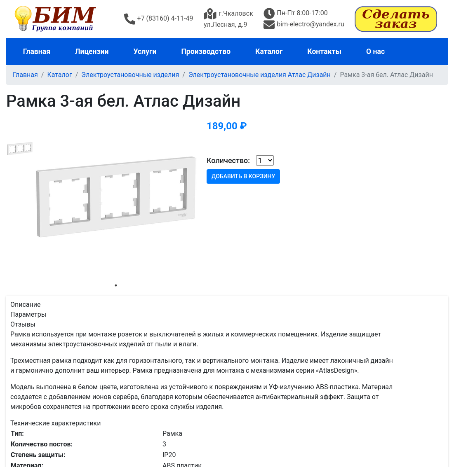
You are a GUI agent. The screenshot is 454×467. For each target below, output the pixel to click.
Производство (206, 51)
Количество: (228, 160)
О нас (375, 51)
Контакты (324, 51)
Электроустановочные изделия (130, 75)
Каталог (268, 51)
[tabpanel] (115, 196)
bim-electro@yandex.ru (303, 24)
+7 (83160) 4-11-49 (158, 18)
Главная (36, 51)
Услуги (145, 51)
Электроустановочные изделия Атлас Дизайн (259, 75)
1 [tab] (116, 285)
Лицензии (92, 51)
